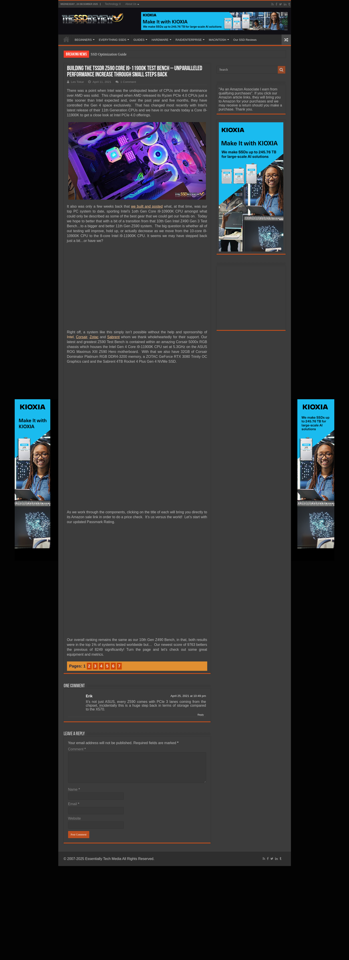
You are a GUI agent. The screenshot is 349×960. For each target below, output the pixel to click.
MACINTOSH (217, 39)
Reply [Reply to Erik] (200, 714)
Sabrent (113, 337)
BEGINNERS (83, 39)
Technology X (113, 4)
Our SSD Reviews (245, 39)
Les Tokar (77, 82)
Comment (77, 749)
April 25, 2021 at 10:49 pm (188, 696)
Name (74, 789)
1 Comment (128, 82)
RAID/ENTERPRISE (189, 39)
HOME (66, 39)
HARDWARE (160, 39)
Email (73, 804)
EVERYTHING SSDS (112, 39)
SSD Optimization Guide (109, 54)
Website (74, 818)
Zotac (94, 337)
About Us (130, 4)
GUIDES (138, 39)
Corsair (81, 337)
